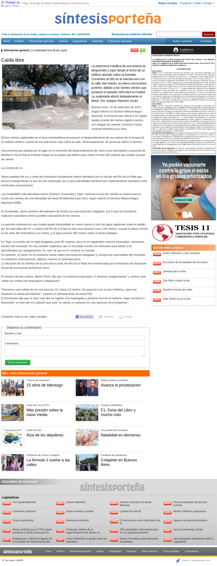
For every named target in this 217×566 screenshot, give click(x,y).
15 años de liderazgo (45, 385)
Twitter (197, 3)
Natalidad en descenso (121, 435)
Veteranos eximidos (77, 520)
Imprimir (108, 316)
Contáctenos (191, 551)
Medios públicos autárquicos (189, 511)
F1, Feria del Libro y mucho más (118, 412)
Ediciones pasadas (120, 41)
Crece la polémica (22, 520)
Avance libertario (75, 502)
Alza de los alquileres (45, 435)
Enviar (128, 316)
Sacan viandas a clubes (80, 511)
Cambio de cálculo (130, 511)
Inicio (6, 41)
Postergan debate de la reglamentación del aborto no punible (83, 532)
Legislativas (79, 41)
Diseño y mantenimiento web (196, 560)
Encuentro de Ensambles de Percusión (185, 262)
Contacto (206, 41)
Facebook (186, 3)
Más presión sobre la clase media (45, 412)
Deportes (97, 41)
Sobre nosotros (182, 41)
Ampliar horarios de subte (177, 289)
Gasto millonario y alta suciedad (181, 253)
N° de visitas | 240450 (12, 560)
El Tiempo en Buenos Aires (10, 4)
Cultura (63, 41)
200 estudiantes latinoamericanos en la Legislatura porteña (139, 531)
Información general (41, 41)
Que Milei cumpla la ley (176, 280)
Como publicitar (171, 551)
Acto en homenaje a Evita (188, 529)
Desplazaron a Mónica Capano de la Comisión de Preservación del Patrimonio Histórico (32, 541)
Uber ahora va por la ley (176, 298)
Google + (208, 3)
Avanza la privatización (121, 385)
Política (19, 41)
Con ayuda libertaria (24, 502)
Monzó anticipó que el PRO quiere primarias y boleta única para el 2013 (32, 532)
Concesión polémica (24, 511)
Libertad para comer (174, 271)
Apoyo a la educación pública (190, 520)
